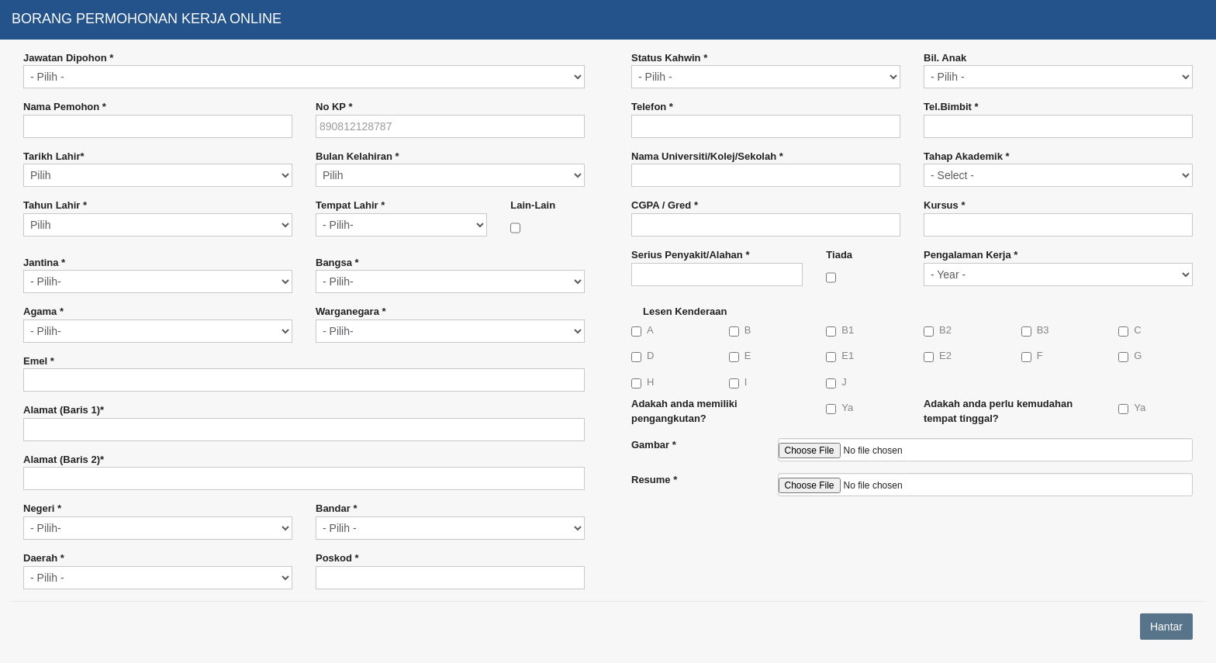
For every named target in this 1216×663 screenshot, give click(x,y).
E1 (840, 356)
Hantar (1166, 626)
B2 (938, 330)
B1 (840, 330)
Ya (839, 408)
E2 (938, 356)
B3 (1035, 330)
